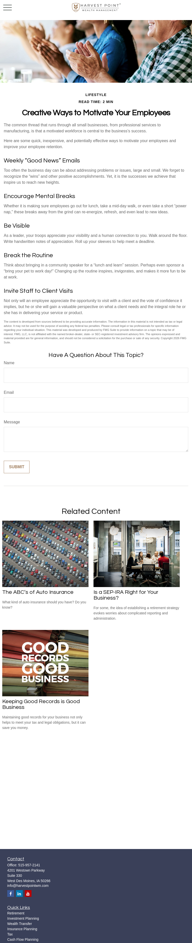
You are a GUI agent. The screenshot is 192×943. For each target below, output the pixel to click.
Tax (10, 934)
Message (12, 422)
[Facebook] (10, 893)
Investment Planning (23, 918)
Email (9, 392)
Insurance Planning (22, 929)
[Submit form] (17, 467)
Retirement (15, 913)
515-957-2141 (29, 865)
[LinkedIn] (19, 893)
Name (9, 363)
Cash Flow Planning (22, 939)
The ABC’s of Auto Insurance (38, 592)
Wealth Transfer (19, 924)
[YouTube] (28, 893)
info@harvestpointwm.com (27, 886)
